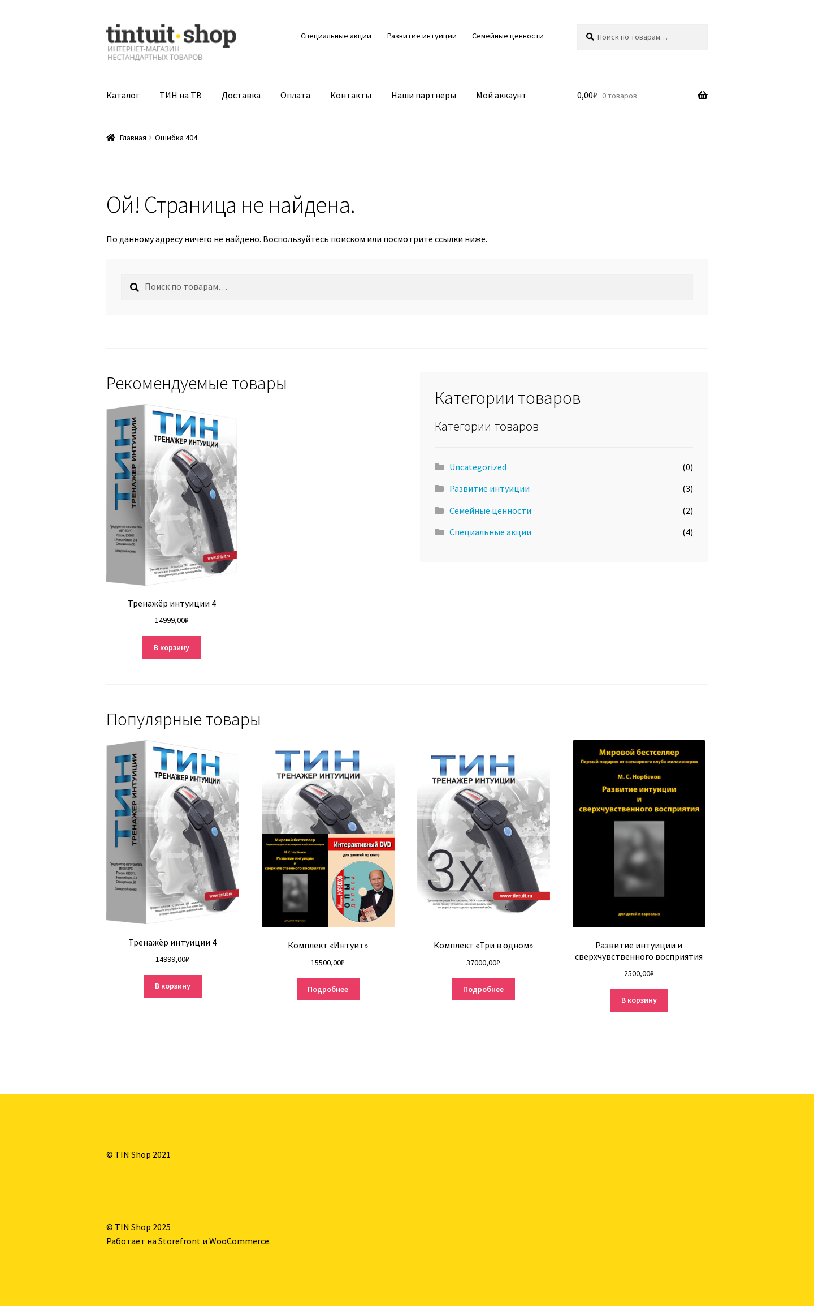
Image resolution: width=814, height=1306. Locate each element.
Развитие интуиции (422, 36)
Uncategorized (477, 466)
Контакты (350, 95)
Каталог (123, 95)
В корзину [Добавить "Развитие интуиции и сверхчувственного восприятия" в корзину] (639, 1000)
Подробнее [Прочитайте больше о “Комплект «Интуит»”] (328, 989)
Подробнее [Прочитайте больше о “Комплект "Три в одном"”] (483, 989)
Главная (133, 137)
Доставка (241, 95)
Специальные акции (336, 36)
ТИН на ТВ (180, 95)
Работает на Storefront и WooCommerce (187, 1241)
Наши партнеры (423, 95)
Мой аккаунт (501, 95)
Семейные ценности (508, 36)
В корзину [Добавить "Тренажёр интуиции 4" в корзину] (171, 647)
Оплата (295, 95)
